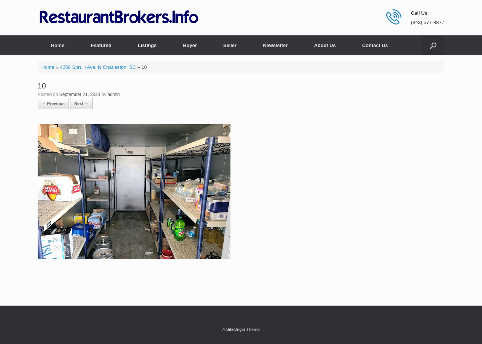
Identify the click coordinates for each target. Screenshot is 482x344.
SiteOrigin (235, 329)
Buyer (190, 45)
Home (57, 45)
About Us (325, 45)
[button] (433, 45)
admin (114, 94)
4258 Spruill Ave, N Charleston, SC (98, 67)
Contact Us (375, 45)
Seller (229, 45)
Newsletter (275, 45)
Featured (101, 45)
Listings (147, 45)
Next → (81, 103)
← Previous (53, 103)
